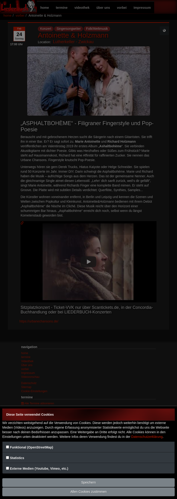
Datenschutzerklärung (146, 437)
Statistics (17, 458)
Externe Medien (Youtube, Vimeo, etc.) (39, 468)
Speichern (88, 482)
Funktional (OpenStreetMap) (31, 447)
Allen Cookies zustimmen (88, 491)
